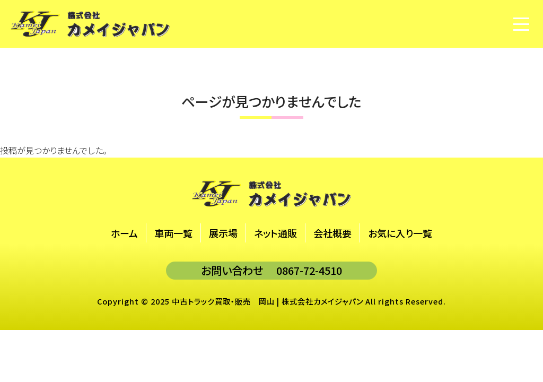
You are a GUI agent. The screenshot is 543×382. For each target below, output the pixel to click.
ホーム (124, 233)
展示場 (223, 233)
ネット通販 (275, 233)
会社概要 (332, 233)
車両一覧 (173, 233)
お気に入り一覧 (400, 233)
